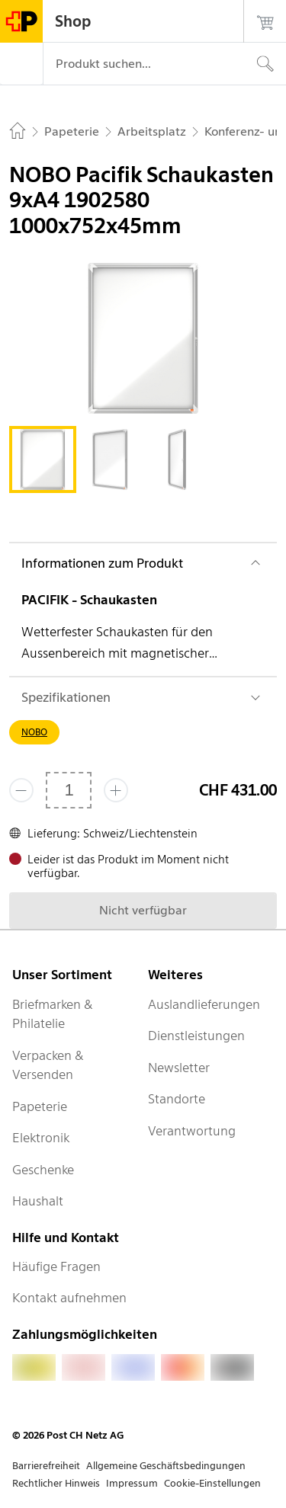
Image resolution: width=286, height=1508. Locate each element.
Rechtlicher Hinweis (56, 1483)
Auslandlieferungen (204, 1004)
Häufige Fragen (56, 1266)
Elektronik (40, 1137)
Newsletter (179, 1067)
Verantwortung (192, 1130)
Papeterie (39, 1106)
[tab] (42, 459)
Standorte (176, 1098)
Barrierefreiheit (46, 1465)
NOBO (34, 732)
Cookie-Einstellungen (212, 1483)
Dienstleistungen (196, 1035)
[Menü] (21, 64)
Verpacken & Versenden (48, 1065)
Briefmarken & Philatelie (52, 1014)
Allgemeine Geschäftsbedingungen (166, 1465)
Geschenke (43, 1169)
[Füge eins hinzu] (116, 790)
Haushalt (37, 1201)
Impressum (132, 1483)
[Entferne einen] (21, 790)
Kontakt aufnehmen (69, 1297)
